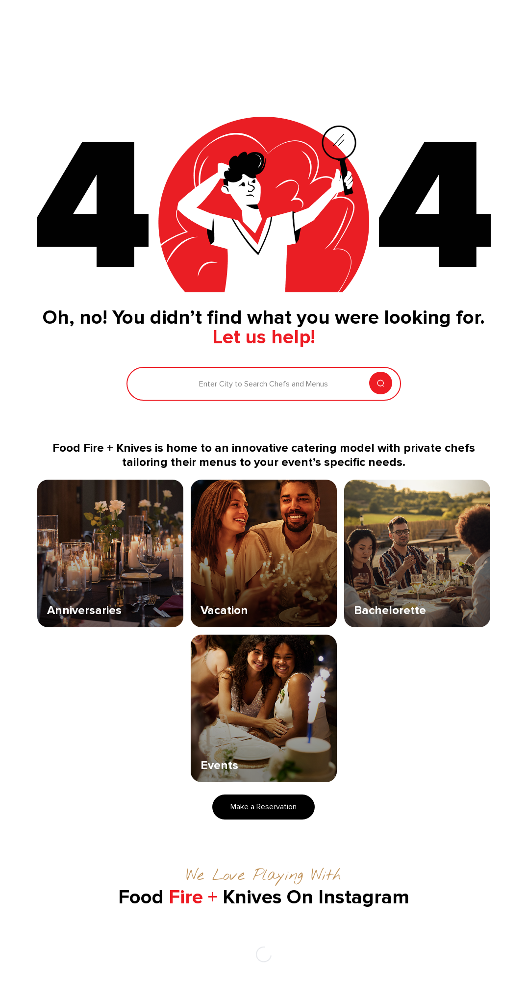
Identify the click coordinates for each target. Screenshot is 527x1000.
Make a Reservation (263, 807)
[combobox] (141, 384)
